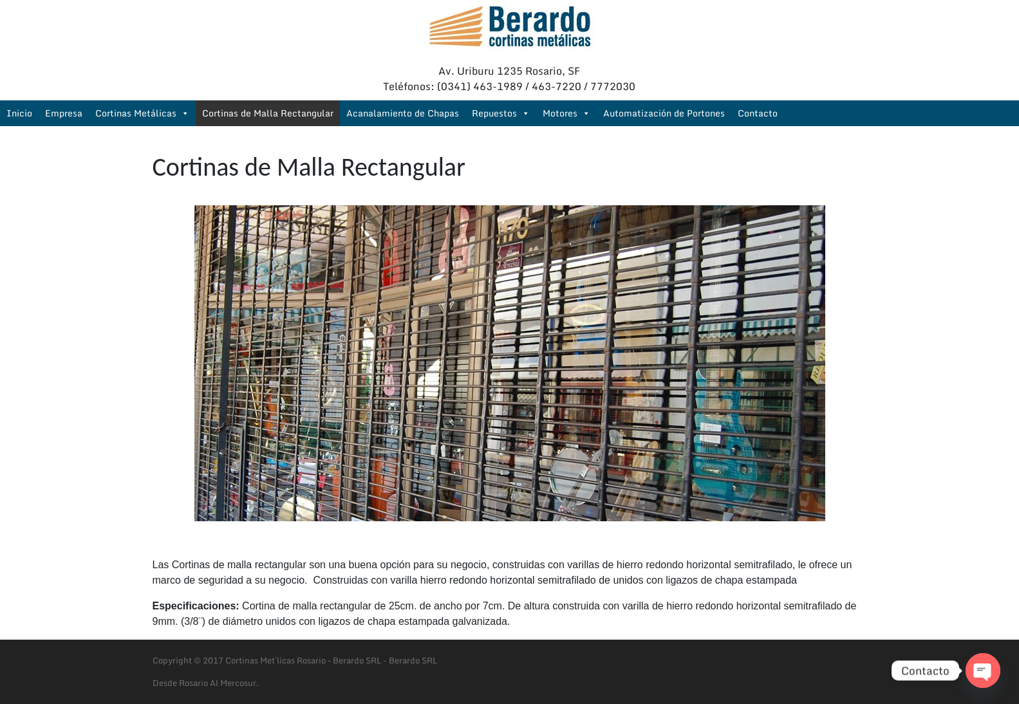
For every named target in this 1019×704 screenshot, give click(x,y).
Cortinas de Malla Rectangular (267, 113)
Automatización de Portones (664, 113)
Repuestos (501, 113)
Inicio (19, 113)
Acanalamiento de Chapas (402, 113)
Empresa (63, 113)
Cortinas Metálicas (142, 113)
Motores (566, 113)
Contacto (758, 113)
